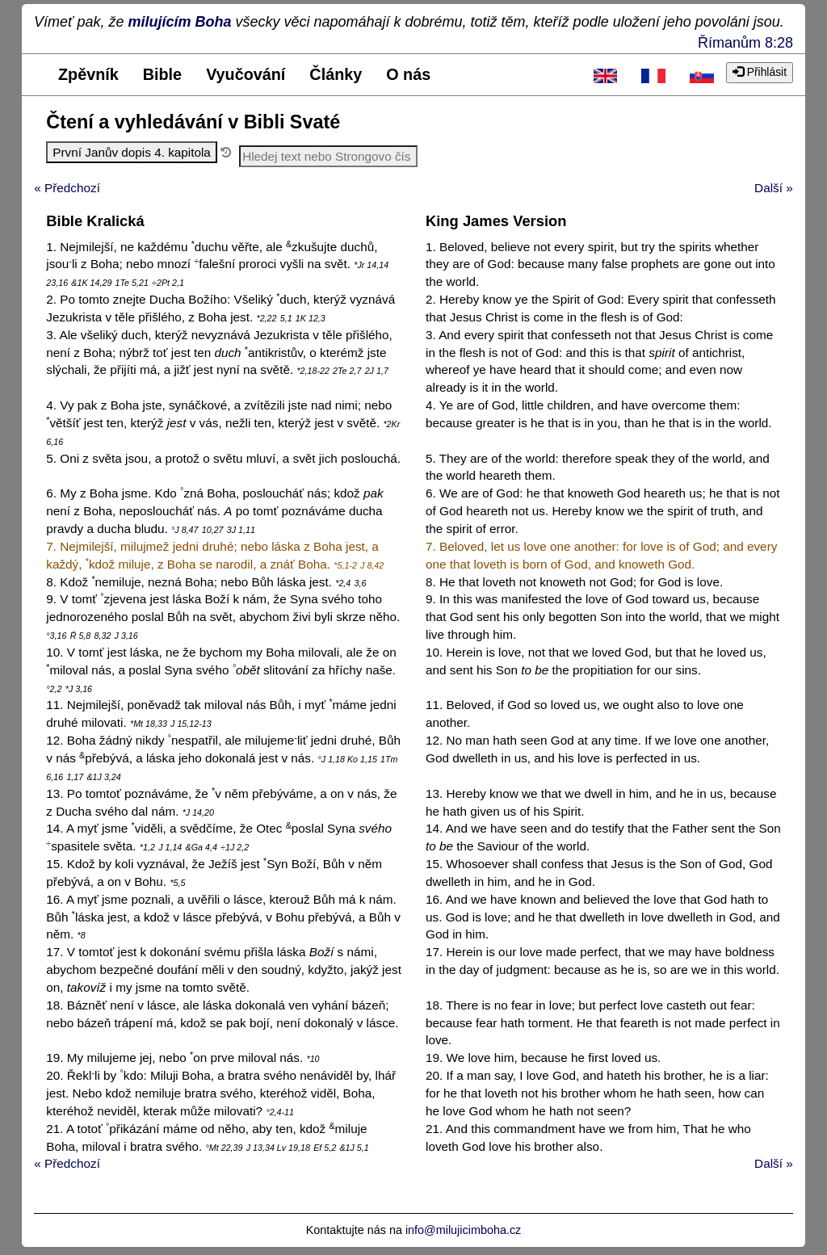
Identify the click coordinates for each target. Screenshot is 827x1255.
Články (335, 74)
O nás (408, 74)
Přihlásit (760, 71)
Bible (162, 74)
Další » (773, 188)
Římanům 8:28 (745, 43)
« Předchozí (67, 188)
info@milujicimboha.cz (463, 1230)
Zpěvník (88, 74)
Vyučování (245, 74)
